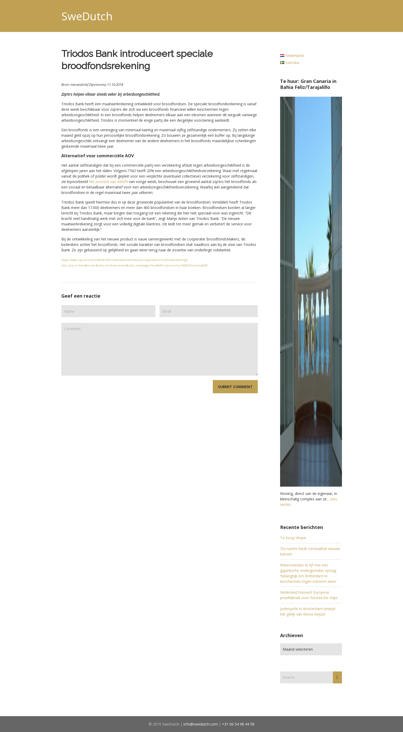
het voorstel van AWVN (108, 181)
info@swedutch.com (200, 724)
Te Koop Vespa (293, 537)
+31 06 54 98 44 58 (238, 724)
